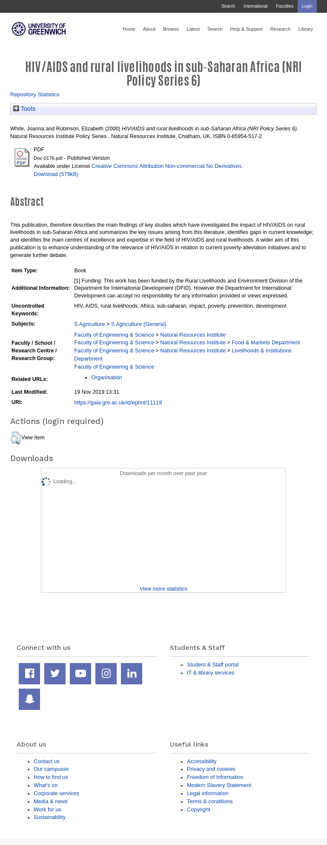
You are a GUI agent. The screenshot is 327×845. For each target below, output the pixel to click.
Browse (171, 29)
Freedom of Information (215, 777)
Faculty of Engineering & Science (114, 335)
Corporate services (56, 793)
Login (307, 6)
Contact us (47, 761)
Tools (24, 108)
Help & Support (246, 29)
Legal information (208, 793)
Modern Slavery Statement (219, 785)
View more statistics (163, 588)
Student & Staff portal (212, 664)
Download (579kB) (56, 174)
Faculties (284, 6)
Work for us (47, 809)
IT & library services (211, 672)
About (149, 29)
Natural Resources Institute (193, 335)
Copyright (198, 809)
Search (228, 6)
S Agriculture (89, 324)
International (255, 6)
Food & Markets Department (266, 342)
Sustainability (50, 817)
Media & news (51, 801)
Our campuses (51, 769)
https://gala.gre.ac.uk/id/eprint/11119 (118, 402)
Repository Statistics (35, 94)
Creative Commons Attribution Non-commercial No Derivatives (166, 166)
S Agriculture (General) (138, 324)
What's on (45, 785)
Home (129, 29)
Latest (193, 29)
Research (280, 29)
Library (305, 29)
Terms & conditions (210, 801)
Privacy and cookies (211, 769)
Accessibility (201, 761)
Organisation (106, 377)
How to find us (51, 777)
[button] (15, 438)
